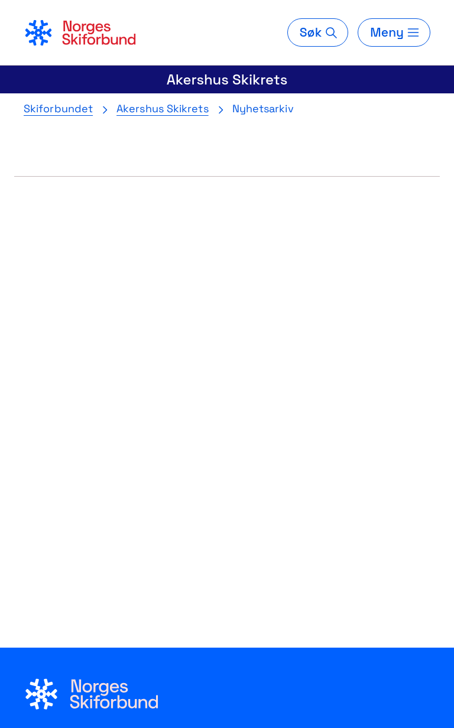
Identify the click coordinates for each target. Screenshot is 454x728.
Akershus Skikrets (227, 79)
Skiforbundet (58, 108)
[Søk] (318, 32)
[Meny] (394, 32)
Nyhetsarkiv (263, 108)
